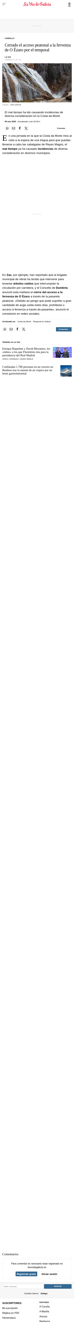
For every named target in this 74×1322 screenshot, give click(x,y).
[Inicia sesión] (69, 4)
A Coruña (44, 1306)
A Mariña (44, 1311)
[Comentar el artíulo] (61, 128)
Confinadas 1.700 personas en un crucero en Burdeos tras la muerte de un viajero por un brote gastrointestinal (27, 370)
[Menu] (4, 4)
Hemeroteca (9, 1318)
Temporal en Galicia (42, 321)
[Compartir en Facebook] (19, 128)
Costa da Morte (24, 321)
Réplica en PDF (10, 1313)
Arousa (43, 1316)
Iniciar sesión (49, 1274)
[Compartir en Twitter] (26, 128)
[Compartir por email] (13, 128)
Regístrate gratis (26, 1274)
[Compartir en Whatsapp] (7, 128)
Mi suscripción (10, 1308)
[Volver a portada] (36, 4)
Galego (44, 1293)
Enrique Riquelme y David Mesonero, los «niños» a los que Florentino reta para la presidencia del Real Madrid (26, 352)
